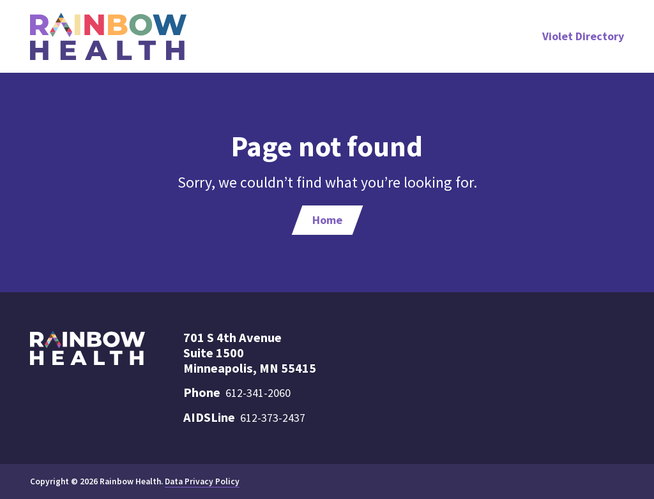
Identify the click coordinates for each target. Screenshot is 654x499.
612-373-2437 (272, 417)
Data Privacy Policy (202, 481)
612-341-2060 (258, 392)
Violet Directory (583, 36)
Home (327, 219)
